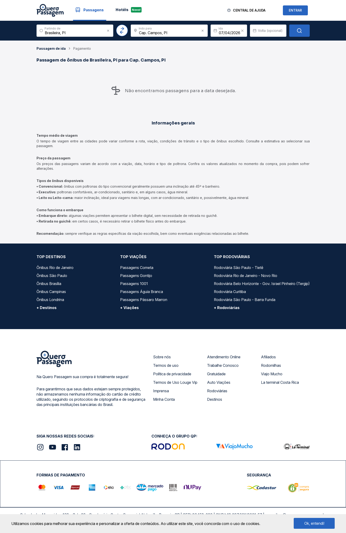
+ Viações (129, 307)
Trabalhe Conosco (223, 365)
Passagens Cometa (136, 267)
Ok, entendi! (314, 523)
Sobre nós (162, 357)
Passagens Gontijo (136, 275)
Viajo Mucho (271, 374)
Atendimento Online (223, 357)
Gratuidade (216, 374)
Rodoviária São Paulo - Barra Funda (244, 299)
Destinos (214, 399)
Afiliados (268, 357)
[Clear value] (242, 30)
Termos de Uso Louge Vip (175, 382)
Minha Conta (164, 399)
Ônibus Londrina (50, 299)
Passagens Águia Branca (141, 291)
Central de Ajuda (249, 10)
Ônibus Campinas (51, 291)
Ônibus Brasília (49, 283)
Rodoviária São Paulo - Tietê (238, 267)
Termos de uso (166, 365)
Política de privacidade (172, 374)
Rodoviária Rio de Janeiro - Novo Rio (245, 275)
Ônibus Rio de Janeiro (55, 267)
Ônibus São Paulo (52, 275)
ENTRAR (295, 10)
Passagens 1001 (134, 283)
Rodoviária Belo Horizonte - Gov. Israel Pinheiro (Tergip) (262, 283)
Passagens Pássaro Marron (143, 299)
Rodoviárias (217, 390)
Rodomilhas (271, 365)
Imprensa (161, 390)
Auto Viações (218, 382)
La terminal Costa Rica (280, 382)
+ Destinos (47, 307)
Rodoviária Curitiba (230, 291)
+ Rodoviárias (227, 307)
